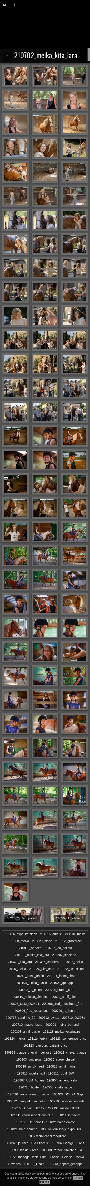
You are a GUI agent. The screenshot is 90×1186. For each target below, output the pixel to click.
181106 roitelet (69, 1115)
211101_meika (75, 934)
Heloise (67, 1157)
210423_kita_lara (20, 962)
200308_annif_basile (25, 1031)
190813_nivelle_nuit (31, 1073)
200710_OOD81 (73, 1017)
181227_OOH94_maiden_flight (57, 1108)
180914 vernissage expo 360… (62, 1129)
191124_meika (14, 1038)
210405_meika (15, 969)
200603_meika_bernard (62, 1024)
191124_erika (37, 1038)
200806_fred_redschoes (31, 1010)
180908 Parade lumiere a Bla (61, 1150)
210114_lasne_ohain (61, 976)
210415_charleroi (47, 962)
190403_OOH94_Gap (67, 1094)
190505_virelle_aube (57, 1087)
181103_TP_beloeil (29, 1122)
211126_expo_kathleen (20, 934)
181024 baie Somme (60, 1122)
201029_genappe (62, 983)
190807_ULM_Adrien (29, 1080)
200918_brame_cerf (59, 990)
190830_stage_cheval (59, 1059)
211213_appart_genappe (65, 1164)
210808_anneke (30, 948)
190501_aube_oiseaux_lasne (28, 1094)
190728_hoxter (29, 1087)
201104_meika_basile (31, 983)
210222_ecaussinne (71, 969)
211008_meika (19, 941)
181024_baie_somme (22, 1129)
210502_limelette (64, 955)
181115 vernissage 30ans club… (33, 1115)
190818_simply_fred (29, 1066)
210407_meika (72, 962)
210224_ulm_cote (41, 969)
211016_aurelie (51, 934)
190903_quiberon (28, 1059)
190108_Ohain (22, 1108)
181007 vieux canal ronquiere (45, 1136)
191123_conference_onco (68, 1038)
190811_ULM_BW (61, 1073)
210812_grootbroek (68, 941)
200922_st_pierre (30, 990)
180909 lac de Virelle (23, 1150)
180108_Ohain (34, 1164)
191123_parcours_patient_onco (45, 1045)
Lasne (54, 1157)
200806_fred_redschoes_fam (62, 1003)
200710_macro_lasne (27, 1024)
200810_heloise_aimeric (30, 997)
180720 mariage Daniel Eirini (27, 1157)
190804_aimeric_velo (62, 1080)
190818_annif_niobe (61, 1066)
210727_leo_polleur (58, 948)
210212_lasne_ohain (29, 976)
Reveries (14, 1164)
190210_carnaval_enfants (66, 1101)
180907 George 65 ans (68, 1143)
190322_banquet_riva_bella (26, 1101)
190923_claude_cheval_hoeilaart (28, 1052)
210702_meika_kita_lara (32, 955)
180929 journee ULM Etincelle (28, 1143)
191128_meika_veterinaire (61, 1031)
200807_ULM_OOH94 (23, 1003)
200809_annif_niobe (64, 997)
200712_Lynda (48, 1017)
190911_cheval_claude (70, 1052)
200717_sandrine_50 (20, 1017)
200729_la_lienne (64, 1010)
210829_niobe (42, 941)
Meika (80, 1157)
